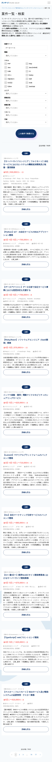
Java (9, 67)
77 (36, 754)
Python (10, 86)
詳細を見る (26, 209)
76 (31, 754)
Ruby (30, 64)
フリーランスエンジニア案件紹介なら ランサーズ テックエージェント (22, 8)
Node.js (31, 75)
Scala (30, 83)
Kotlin (9, 71)
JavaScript (32, 86)
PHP (9, 64)
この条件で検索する (26, 133)
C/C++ (10, 75)
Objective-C (11, 79)
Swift (30, 79)
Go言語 (10, 83)
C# (30, 71)
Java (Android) (33, 67)
